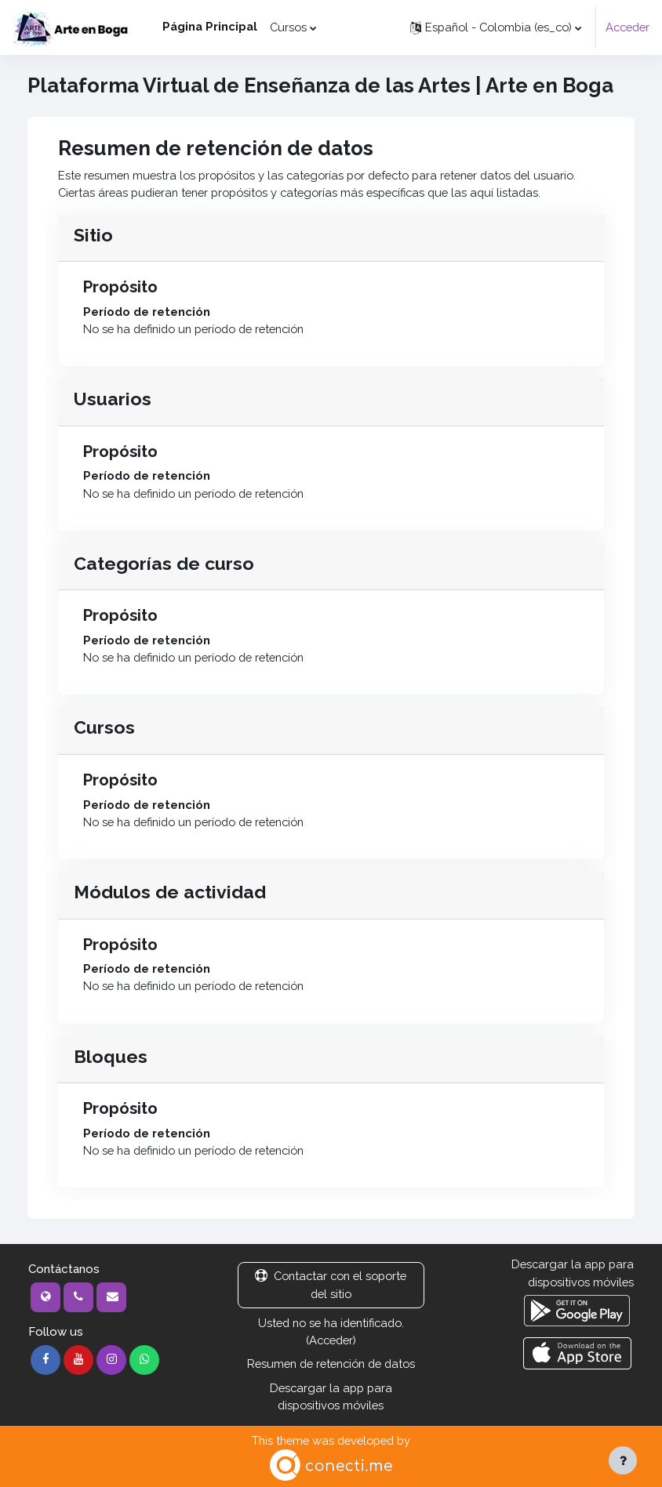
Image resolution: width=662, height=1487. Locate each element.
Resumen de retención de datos (331, 1363)
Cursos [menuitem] (288, 27)
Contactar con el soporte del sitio (330, 1284)
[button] (495, 27)
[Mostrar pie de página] (623, 1460)
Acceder (627, 27)
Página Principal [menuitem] (209, 26)
